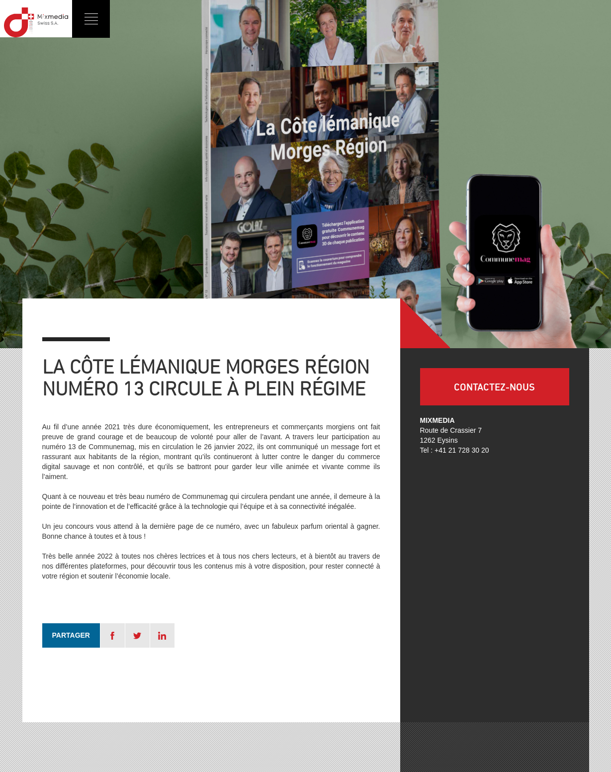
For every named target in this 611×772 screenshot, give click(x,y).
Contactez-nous (494, 386)
